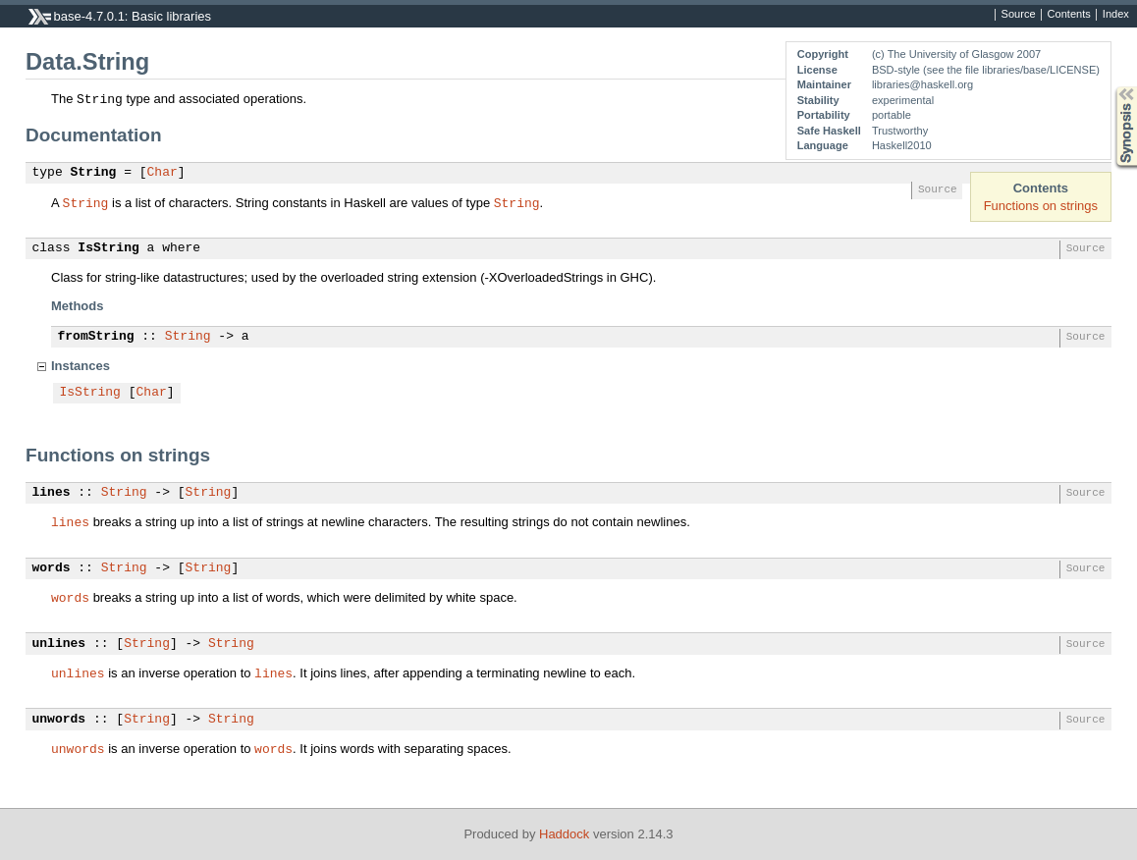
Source (1019, 15)
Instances (80, 365)
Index (1116, 15)
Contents (1069, 15)
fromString (96, 337)
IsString (108, 248)
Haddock (564, 834)
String (94, 173)
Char (162, 173)
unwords (59, 719)
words (51, 568)
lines (51, 493)
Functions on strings (1041, 205)
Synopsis (1110, 86)
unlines (59, 644)
